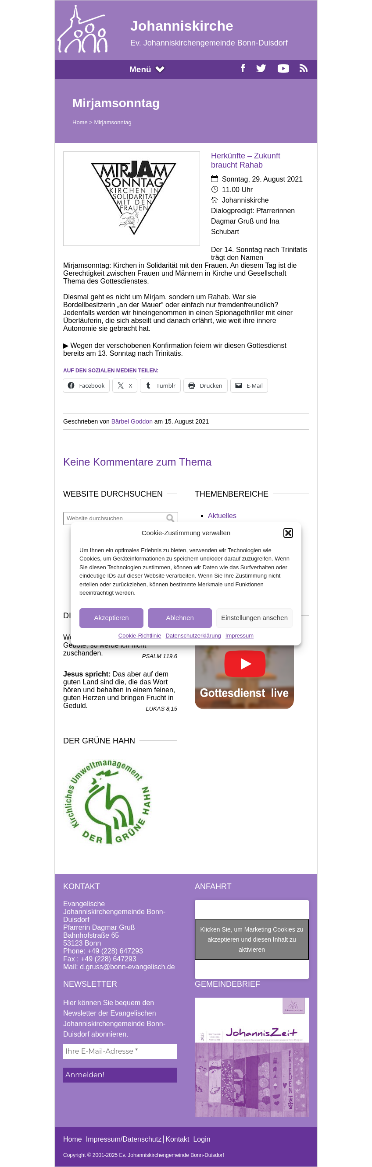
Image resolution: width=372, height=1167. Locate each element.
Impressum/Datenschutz (124, 1139)
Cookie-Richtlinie (139, 635)
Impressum (239, 635)
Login (201, 1139)
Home (80, 122)
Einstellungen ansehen (254, 617)
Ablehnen (179, 617)
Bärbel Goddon (132, 421)
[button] (288, 533)
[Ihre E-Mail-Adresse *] (120, 1051)
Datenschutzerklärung (193, 635)
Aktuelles (222, 515)
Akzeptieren (111, 617)
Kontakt (177, 1139)
